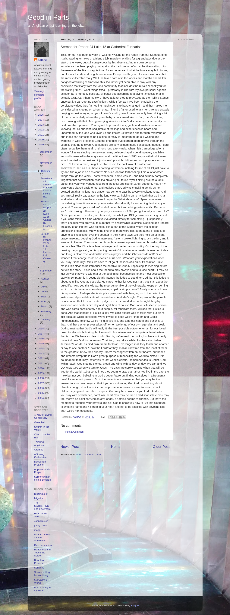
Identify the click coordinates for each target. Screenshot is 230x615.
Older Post (161, 447)
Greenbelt (39, 422)
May (44, 296)
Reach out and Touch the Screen (42, 552)
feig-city (38, 498)
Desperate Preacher (40, 463)
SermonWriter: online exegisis (42, 478)
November (46, 163)
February (46, 311)
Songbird (39, 567)
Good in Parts (48, 17)
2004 (41, 398)
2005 (41, 393)
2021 (41, 134)
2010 (41, 368)
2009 (41, 373)
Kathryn (43, 60)
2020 (41, 139)
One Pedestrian (43, 545)
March (45, 306)
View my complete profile (39, 95)
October (45, 171)
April (44, 301)
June (44, 291)
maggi (37, 530)
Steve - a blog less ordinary (42, 574)
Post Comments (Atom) (89, 454)
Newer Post (70, 447)
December (46, 151)
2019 (41, 144)
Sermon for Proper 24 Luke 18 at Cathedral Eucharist (46, 215)
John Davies (41, 521)
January (45, 319)
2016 (41, 338)
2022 (41, 129)
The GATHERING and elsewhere (42, 505)
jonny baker (40, 525)
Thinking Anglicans (39, 443)
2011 (41, 363)
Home (116, 447)
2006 (41, 388)
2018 (41, 328)
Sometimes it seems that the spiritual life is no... (46, 187)
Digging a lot (41, 493)
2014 (41, 348)
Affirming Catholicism (40, 456)
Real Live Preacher (39, 562)
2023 (41, 124)
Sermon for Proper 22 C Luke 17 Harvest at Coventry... (45, 247)
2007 (41, 383)
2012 (41, 358)
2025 (41, 114)
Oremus (38, 449)
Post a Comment (74, 431)
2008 (41, 378)
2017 (41, 333)
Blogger (135, 605)
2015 (41, 343)
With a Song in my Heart (42, 589)
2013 (41, 353)
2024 (41, 119)
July (43, 286)
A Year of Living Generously (43, 416)
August (45, 278)
